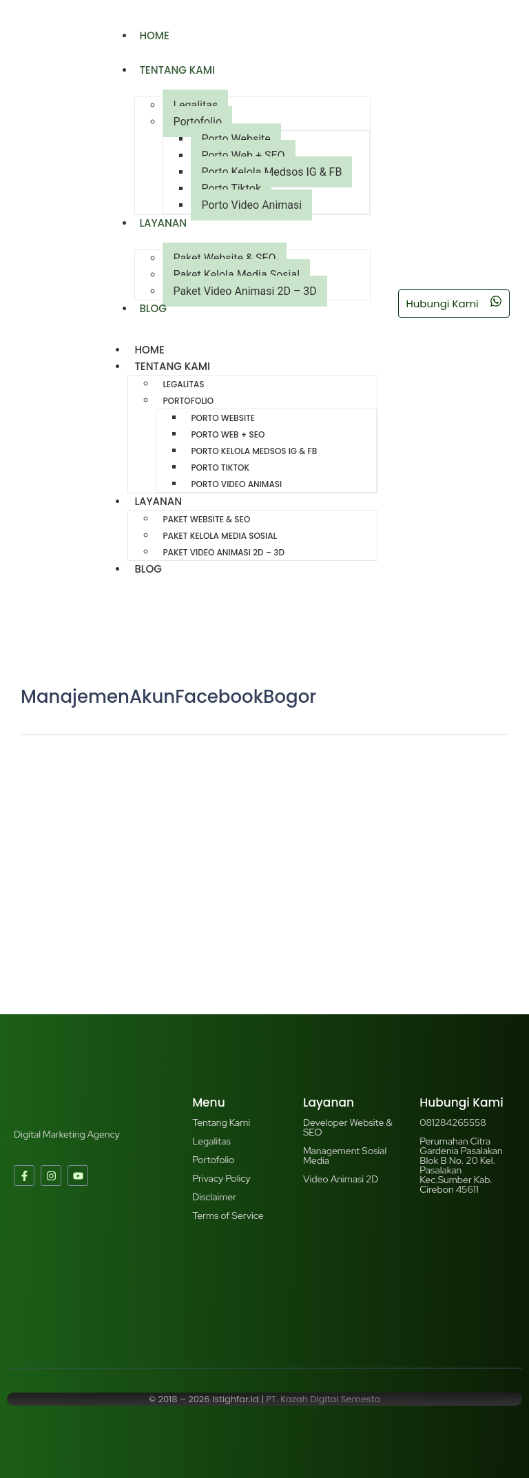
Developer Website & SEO (348, 1127)
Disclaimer (214, 1197)
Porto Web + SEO (242, 155)
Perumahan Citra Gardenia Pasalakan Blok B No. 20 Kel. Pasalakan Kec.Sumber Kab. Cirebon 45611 (461, 1165)
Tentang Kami (177, 70)
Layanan (163, 223)
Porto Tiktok (231, 188)
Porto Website (235, 138)
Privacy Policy (221, 1178)
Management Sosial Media (344, 1156)
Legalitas (195, 105)
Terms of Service (227, 1215)
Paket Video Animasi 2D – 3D (244, 291)
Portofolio (197, 121)
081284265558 (452, 1122)
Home (154, 35)
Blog (152, 308)
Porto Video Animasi (251, 205)
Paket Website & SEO (224, 258)
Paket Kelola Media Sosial (236, 274)
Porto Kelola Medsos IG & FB (271, 171)
